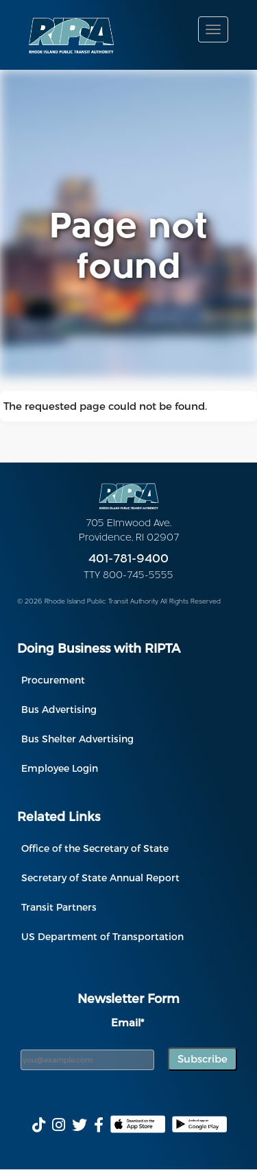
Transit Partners (59, 907)
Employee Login (59, 768)
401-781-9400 (128, 559)
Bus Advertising (59, 709)
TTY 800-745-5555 (128, 576)
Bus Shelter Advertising (77, 738)
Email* (127, 1022)
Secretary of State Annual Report (100, 877)
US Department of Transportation (102, 936)
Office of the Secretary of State (95, 848)
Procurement (53, 680)
